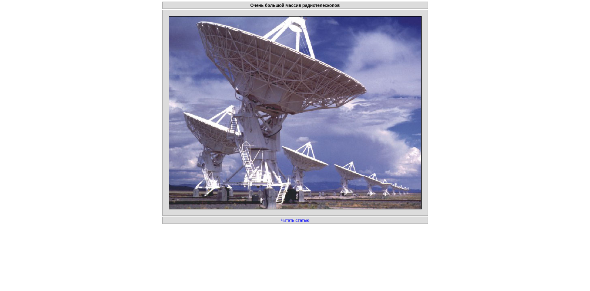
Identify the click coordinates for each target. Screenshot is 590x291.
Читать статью (295, 220)
